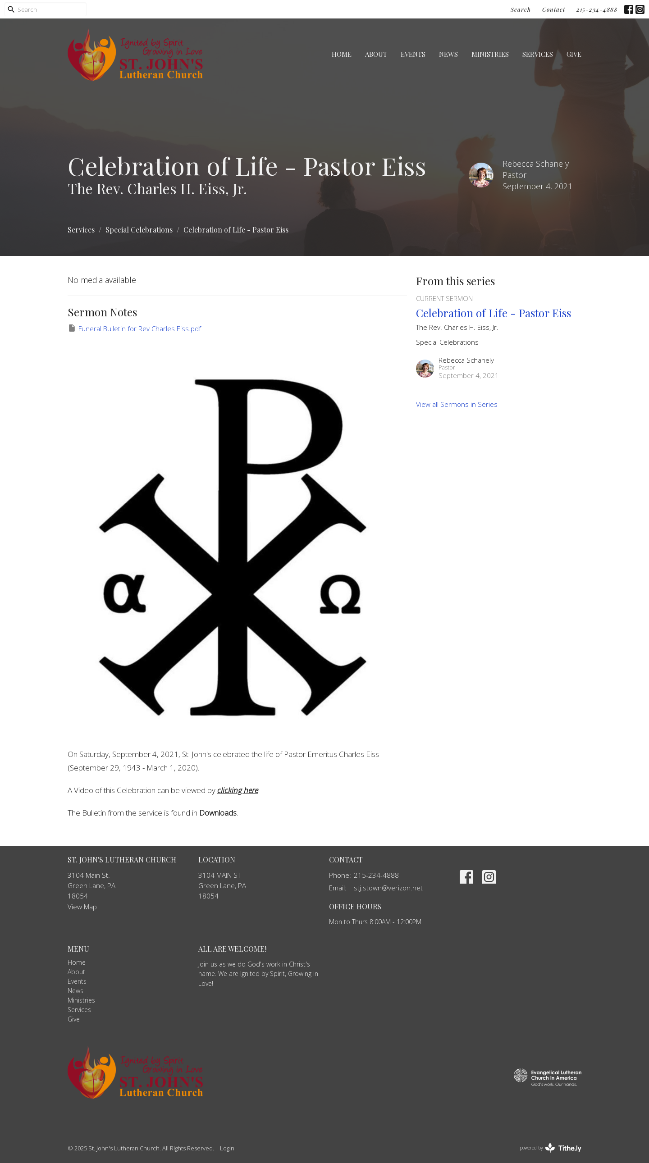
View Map (82, 906)
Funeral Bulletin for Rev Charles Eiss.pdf (134, 328)
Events (413, 54)
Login (227, 1148)
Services (537, 54)
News (448, 54)
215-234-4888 (596, 9)
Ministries (490, 54)
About (376, 54)
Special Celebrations (139, 229)
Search (521, 9)
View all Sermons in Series (457, 404)
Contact (553, 9)
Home (342, 54)
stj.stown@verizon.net (388, 887)
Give (574, 54)
